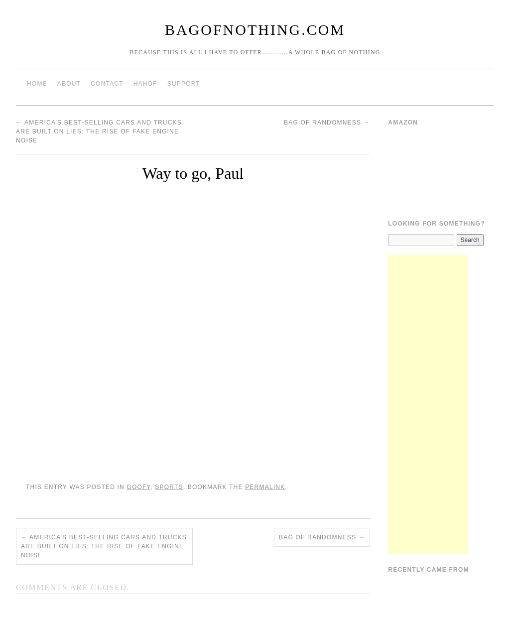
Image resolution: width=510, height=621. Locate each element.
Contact (107, 83)
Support (183, 83)
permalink (265, 487)
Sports (169, 487)
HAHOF (145, 83)
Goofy (138, 487)
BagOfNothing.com (255, 29)
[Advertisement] (428, 404)
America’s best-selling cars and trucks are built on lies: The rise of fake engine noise (99, 131)
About (69, 83)
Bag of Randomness (327, 122)
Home (37, 83)
